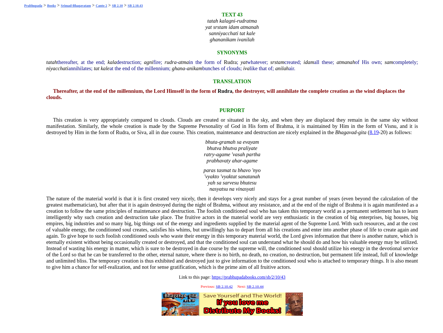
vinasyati (245, 189)
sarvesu (231, 183)
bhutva (214, 148)
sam (389, 62)
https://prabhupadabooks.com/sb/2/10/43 (248, 277)
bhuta (211, 142)
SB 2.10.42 (224, 286)
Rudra (230, 62)
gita (362, 132)
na (231, 189)
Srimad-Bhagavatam (76, 6)
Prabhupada (33, 6)
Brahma (284, 126)
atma (183, 62)
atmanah (345, 62)
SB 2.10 (117, 6)
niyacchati (57, 68)
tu (234, 170)
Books (51, 6)
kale (105, 68)
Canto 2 (101, 6)
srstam (277, 62)
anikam (194, 68)
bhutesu (248, 183)
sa (239, 142)
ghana (178, 68)
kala (112, 62)
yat (244, 62)
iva (246, 68)
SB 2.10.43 (135, 6)
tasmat (224, 170)
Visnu (390, 126)
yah (211, 183)
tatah (51, 62)
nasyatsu (218, 189)
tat (96, 68)
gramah (227, 142)
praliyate (247, 148)
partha (253, 154)
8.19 (374, 132)
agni (148, 62)
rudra (170, 62)
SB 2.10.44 (255, 286)
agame (223, 154)
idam (308, 62)
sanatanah (249, 176)
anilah (282, 68)
